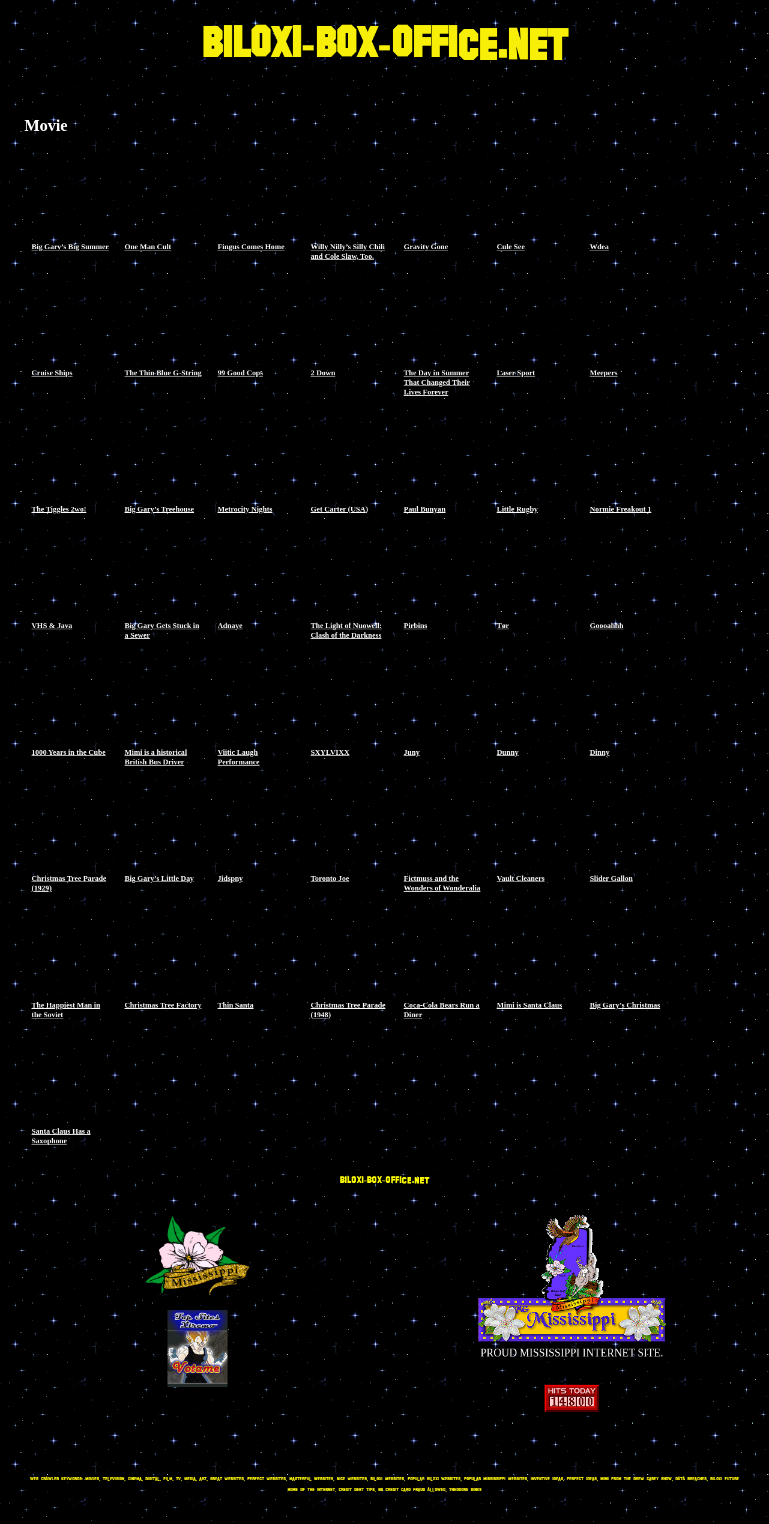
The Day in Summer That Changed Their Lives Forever (437, 382)
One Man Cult (148, 247)
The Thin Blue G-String (163, 373)
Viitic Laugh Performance (239, 757)
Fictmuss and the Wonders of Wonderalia (442, 883)
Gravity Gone (426, 247)
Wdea (599, 247)
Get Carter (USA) (340, 509)
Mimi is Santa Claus (529, 1005)
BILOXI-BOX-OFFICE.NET (385, 45)
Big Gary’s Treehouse (160, 509)
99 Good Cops (241, 373)
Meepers (604, 373)
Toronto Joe (330, 878)
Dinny (600, 752)
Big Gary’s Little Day (159, 878)
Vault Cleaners (521, 878)
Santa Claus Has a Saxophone (61, 1136)
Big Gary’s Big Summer (70, 247)
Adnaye (230, 625)
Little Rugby (517, 509)
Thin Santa (236, 1005)
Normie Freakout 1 (621, 509)
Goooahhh (607, 625)
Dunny (508, 752)
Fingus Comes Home (251, 247)
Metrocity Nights (245, 509)
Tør (503, 625)
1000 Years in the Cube (69, 752)
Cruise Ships (52, 373)
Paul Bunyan (425, 509)
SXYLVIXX (330, 752)
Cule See (511, 247)
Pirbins (415, 625)
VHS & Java (52, 625)
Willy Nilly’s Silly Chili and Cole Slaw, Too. (348, 252)
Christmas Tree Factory (163, 1005)
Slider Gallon (611, 878)
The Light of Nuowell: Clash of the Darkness (346, 630)
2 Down (323, 373)
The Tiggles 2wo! (59, 509)
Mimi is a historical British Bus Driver (156, 757)
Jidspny (230, 878)
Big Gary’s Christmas (625, 1005)
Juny (412, 752)
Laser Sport (516, 373)
